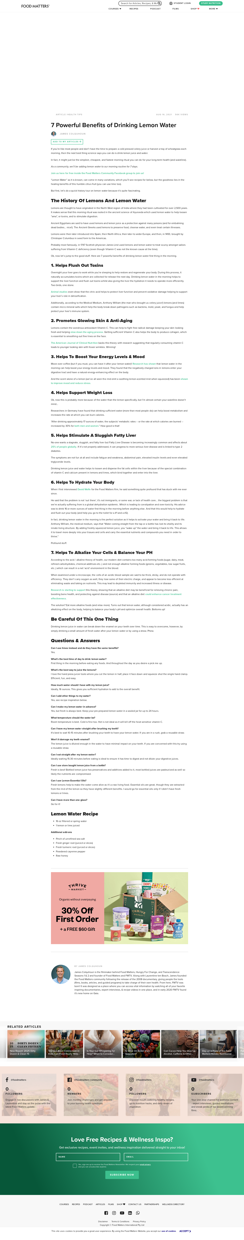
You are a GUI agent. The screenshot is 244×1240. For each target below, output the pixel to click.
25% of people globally (63, 446)
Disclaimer (103, 1221)
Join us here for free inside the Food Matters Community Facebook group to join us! (97, 173)
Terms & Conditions (120, 1221)
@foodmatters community (88, 1080)
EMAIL (130, 1157)
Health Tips (74, 114)
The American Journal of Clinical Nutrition (74, 342)
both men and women (86, 425)
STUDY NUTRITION (211, 3)
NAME (62, 1157)
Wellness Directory (173, 1204)
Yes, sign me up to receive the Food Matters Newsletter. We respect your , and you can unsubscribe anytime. (114, 1165)
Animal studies (59, 291)
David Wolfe (84, 489)
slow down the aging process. (87, 332)
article (61, 114)
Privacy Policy (139, 1221)
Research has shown (144, 363)
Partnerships (151, 1204)
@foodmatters (18, 1080)
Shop (195, 9)
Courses (114, 9)
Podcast (155, 9)
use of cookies (169, 1231)
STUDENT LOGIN (180, 3)
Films (175, 9)
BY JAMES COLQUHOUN (88, 966)
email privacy (145, 1164)
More (212, 9)
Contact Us (134, 1204)
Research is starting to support (68, 590)
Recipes (134, 9)
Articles (100, 1204)
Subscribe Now (122, 1174)
